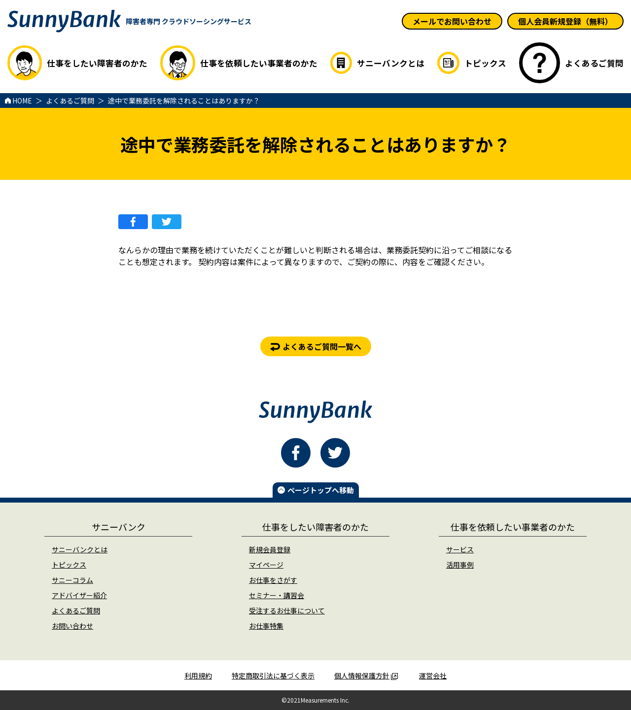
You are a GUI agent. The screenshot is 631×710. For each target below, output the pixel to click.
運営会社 (433, 675)
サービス (460, 549)
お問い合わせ (72, 626)
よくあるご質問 (76, 610)
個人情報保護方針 (366, 675)
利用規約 (198, 675)
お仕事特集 (266, 626)
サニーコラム (72, 580)
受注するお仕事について (287, 610)
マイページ (266, 565)
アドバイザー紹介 (79, 595)
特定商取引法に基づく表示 (273, 675)
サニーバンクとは (79, 549)
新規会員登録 (269, 549)
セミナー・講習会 (276, 595)
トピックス (69, 565)
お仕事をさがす (273, 580)
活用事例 (460, 565)
